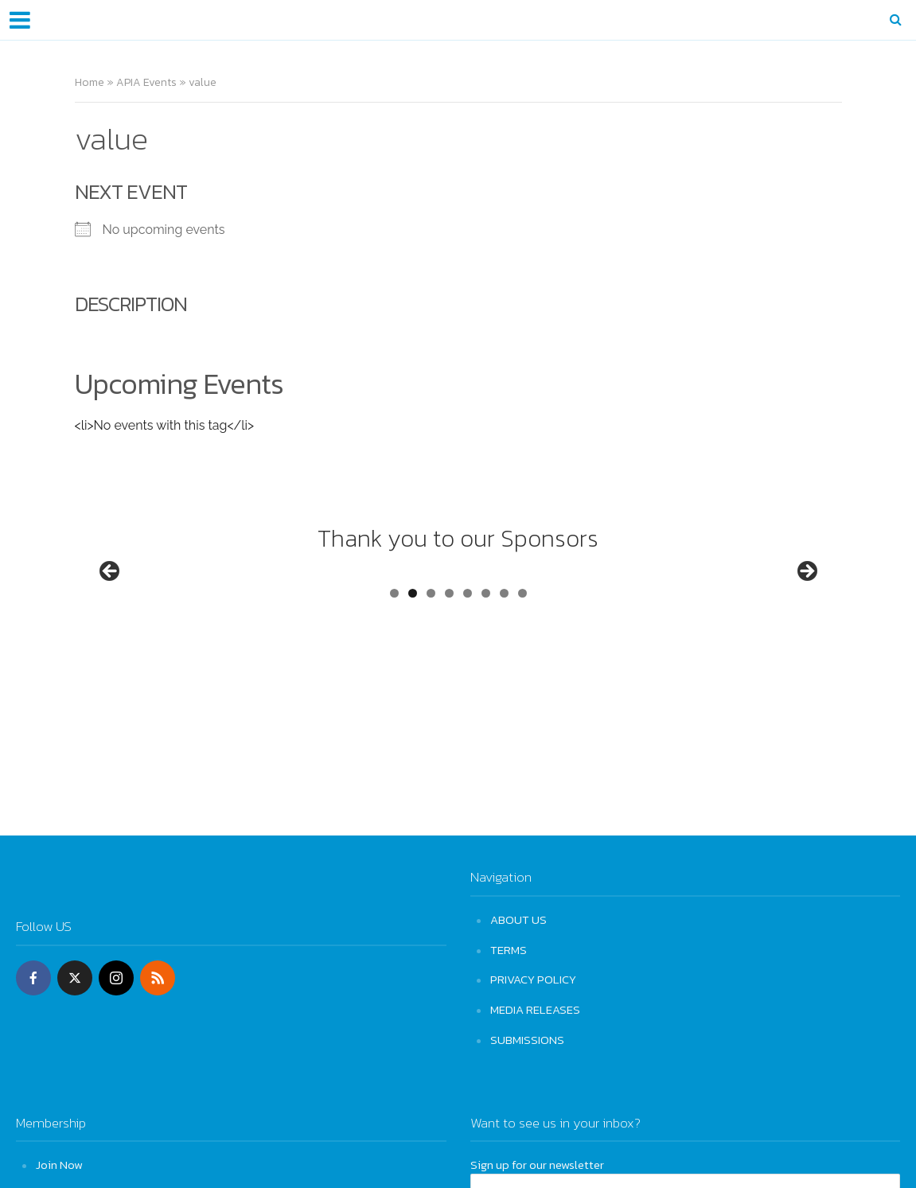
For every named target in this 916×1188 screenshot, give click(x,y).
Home (89, 82)
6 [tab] (485, 653)
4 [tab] (449, 653)
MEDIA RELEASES (535, 1008)
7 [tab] (504, 653)
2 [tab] (412, 653)
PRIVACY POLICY (533, 978)
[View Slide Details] (170, 606)
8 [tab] (522, 653)
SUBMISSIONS (527, 1037)
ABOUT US (518, 919)
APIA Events (146, 82)
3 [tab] (431, 653)
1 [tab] (394, 653)
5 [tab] (467, 653)
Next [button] (806, 602)
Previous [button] (111, 602)
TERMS (508, 949)
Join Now (59, 1161)
